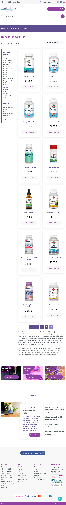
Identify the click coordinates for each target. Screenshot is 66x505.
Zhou (4, 119)
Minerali (5, 76)
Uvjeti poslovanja (23, 479)
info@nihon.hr (17, 2)
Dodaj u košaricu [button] (29, 86)
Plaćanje (20, 470)
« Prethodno (34, 327)
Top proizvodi (7, 95)
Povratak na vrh (60, 499)
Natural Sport (7, 115)
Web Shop (21, 481)
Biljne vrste (6, 66)
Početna (20, 472)
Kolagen (5, 74)
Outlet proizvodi (8, 83)
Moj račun (21, 468)
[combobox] (55, 42)
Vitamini (5, 97)
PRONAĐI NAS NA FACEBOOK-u (31, 453)
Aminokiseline (7, 60)
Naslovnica (5, 28)
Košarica (20, 466)
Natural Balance (8, 113)
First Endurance (8, 107)
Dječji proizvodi (8, 68)
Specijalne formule (40, 472)
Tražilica (20, 477)
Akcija (5, 58)
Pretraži (63, 16)
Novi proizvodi (7, 81)
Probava (5, 85)
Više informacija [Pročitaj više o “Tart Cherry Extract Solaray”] (29, 317)
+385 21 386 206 (6, 2)
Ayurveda (6, 64)
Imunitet (5, 72)
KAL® (5, 109)
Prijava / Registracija (48, 2)
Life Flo (5, 111)
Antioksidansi (7, 62)
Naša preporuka (8, 78)
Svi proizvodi (22, 475)
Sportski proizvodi (39, 479)
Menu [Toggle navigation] (61, 22)
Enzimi (5, 70)
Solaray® (6, 117)
